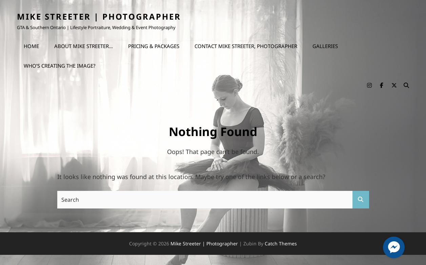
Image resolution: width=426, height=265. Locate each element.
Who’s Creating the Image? (60, 65)
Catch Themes (281, 243)
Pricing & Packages (153, 46)
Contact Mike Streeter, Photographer (246, 46)
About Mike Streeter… (83, 46)
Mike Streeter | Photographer (99, 16)
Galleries (325, 46)
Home (31, 46)
